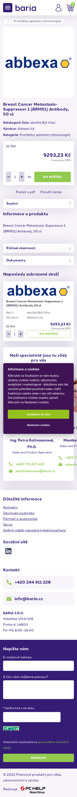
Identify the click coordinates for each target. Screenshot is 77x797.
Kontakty (10, 507)
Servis (8, 525)
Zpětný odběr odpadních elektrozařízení (34, 530)
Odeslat (38, 758)
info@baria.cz (29, 598)
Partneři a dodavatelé (20, 519)
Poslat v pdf (25, 192)
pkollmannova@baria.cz (35, 471)
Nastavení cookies (38, 425)
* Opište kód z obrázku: (19, 708)
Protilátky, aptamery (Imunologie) (37, 21)
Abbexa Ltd (25, 129)
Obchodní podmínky (19, 513)
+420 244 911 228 (33, 582)
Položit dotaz (51, 192)
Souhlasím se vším (38, 414)
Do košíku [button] (52, 177)
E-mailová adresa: (17, 657)
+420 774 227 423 (30, 464)
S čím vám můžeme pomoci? (25, 677)
